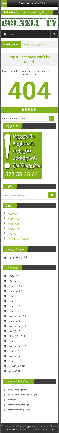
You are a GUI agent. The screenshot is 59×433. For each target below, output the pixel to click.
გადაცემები (14, 219)
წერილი (12, 399)
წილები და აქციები (33, 44)
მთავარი (12, 214)
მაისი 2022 (13, 301)
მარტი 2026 (14, 276)
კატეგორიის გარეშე (18, 257)
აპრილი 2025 (15, 281)
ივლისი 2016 (14, 371)
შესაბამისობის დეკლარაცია (22, 394)
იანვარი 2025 (15, 286)
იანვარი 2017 (15, 361)
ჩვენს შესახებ (15, 224)
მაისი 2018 (13, 341)
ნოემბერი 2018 (15, 331)
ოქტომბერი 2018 (16, 336)
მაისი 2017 (13, 351)
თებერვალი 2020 (17, 316)
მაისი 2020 (13, 311)
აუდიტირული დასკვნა (19, 404)
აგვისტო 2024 (15, 291)
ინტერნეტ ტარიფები (18, 239)
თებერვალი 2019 (17, 326)
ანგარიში (12, 234)
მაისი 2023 (13, 296)
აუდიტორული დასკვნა (19, 409)
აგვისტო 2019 (15, 321)
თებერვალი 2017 (17, 356)
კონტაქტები (14, 229)
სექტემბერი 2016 (16, 366)
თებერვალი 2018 (17, 346)
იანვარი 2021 (15, 306)
